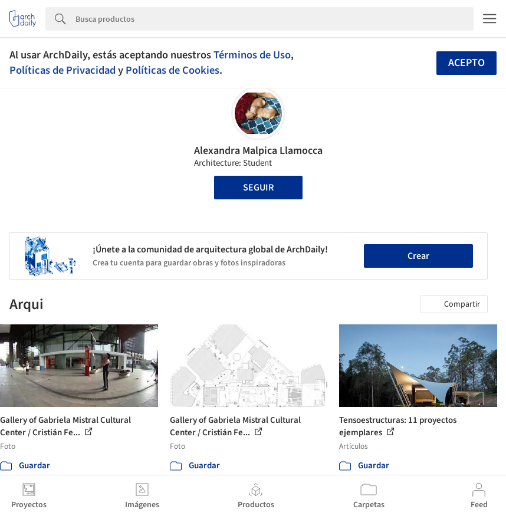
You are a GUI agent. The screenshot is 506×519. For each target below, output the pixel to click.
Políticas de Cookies (172, 70)
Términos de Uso (252, 55)
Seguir (258, 187)
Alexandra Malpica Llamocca (258, 150)
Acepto (466, 62)
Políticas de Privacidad (62, 70)
